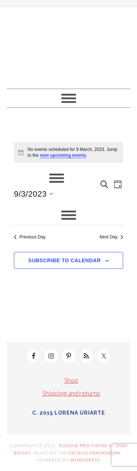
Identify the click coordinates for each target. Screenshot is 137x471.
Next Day (111, 237)
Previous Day (29, 237)
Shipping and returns (71, 393)
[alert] (68, 152)
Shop (71, 380)
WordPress (85, 460)
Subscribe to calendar (64, 260)
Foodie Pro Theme (83, 445)
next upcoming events (63, 155)
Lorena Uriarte (68, 45)
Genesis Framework (94, 453)
